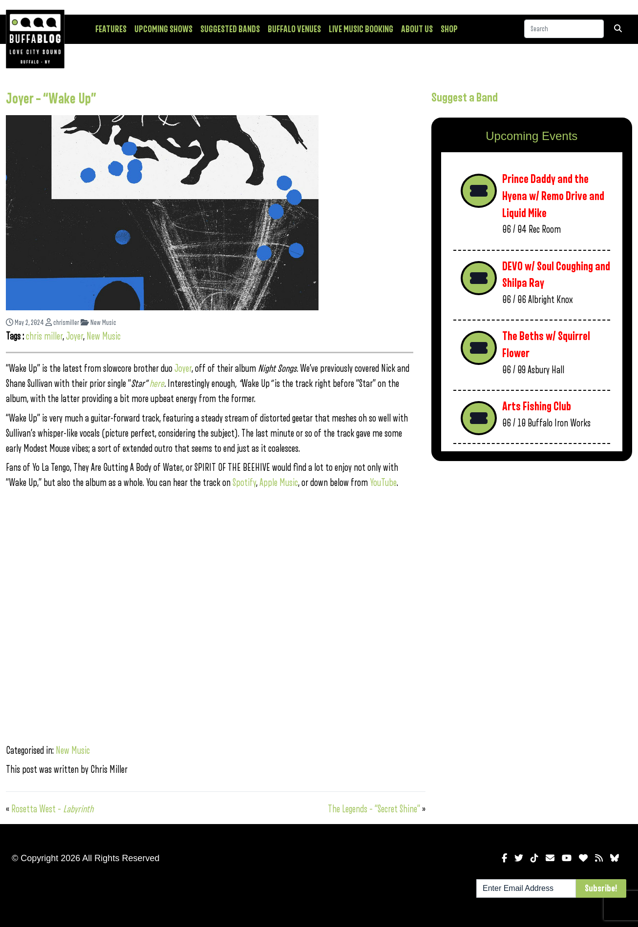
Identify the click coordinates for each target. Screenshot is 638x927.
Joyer (74, 336)
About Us (417, 29)
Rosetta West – (52, 809)
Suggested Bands (230, 29)
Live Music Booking (361, 29)
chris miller (44, 336)
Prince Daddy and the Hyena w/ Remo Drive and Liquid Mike (553, 196)
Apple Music (278, 483)
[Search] (564, 29)
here (156, 384)
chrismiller (62, 322)
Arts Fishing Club (536, 407)
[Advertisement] (531, 545)
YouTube (383, 483)
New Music (98, 322)
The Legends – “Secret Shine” (374, 809)
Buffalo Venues (294, 29)
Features (111, 29)
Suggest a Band (464, 97)
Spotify (244, 483)
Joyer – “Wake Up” (51, 99)
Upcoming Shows (163, 29)
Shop (449, 29)
